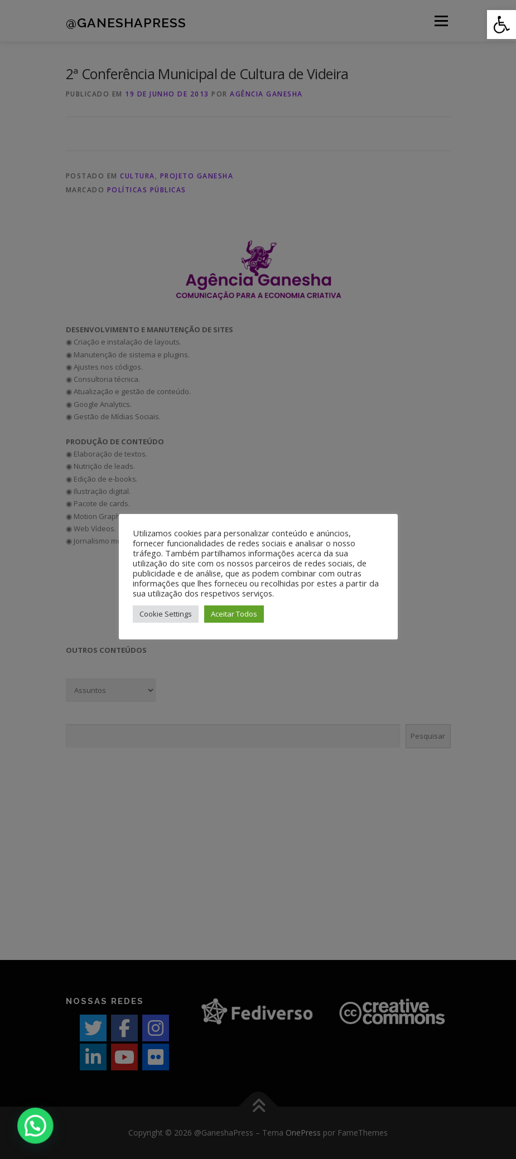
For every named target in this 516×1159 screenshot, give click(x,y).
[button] (501, 24)
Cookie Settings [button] (165, 614)
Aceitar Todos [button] (234, 614)
